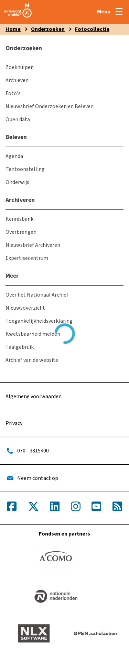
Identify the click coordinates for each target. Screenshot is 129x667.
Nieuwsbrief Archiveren (33, 245)
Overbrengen (21, 232)
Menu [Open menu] (103, 11)
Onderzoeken (48, 29)
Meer (12, 276)
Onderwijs (17, 182)
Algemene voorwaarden (34, 396)
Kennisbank (19, 219)
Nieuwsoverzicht (25, 308)
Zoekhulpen (20, 67)
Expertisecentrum (27, 258)
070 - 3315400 (33, 451)
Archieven (17, 80)
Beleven (16, 137)
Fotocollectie (92, 29)
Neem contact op (37, 478)
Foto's (13, 93)
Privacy (14, 423)
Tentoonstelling (25, 169)
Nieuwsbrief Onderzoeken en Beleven (50, 106)
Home (13, 29)
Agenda (14, 156)
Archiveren (20, 200)
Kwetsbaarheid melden (33, 334)
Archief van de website (32, 360)
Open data (18, 119)
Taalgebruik (20, 347)
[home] (18, 18)
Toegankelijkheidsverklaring (39, 321)
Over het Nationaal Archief (37, 295)
